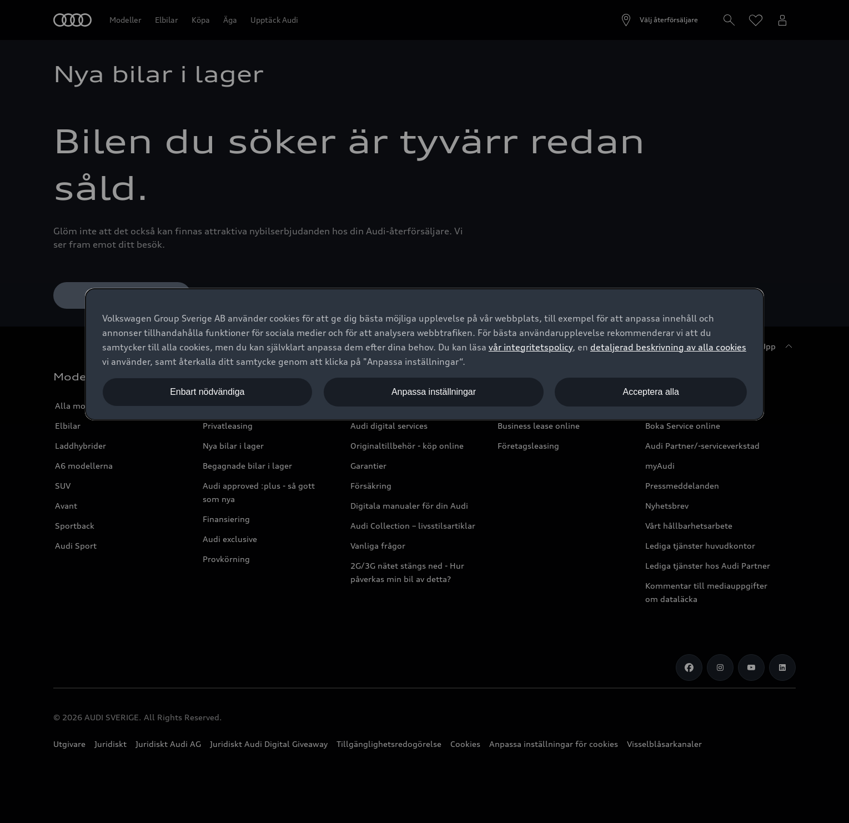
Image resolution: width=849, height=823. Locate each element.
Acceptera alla (650, 392)
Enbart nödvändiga (207, 392)
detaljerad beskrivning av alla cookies (668, 347)
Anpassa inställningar (433, 392)
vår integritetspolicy (530, 347)
